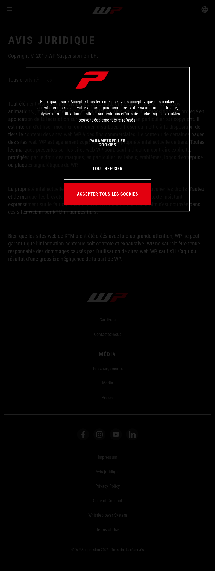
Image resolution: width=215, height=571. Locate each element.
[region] (108, 139)
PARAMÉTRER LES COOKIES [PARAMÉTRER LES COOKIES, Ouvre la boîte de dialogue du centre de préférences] (107, 143)
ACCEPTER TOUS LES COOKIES (107, 194)
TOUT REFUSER (107, 168)
